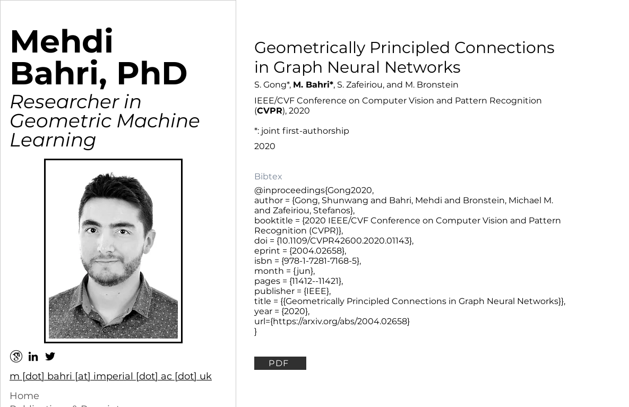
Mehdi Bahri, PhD (99, 57)
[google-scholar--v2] (16, 356)
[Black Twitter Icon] (50, 356)
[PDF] (280, 363)
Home (24, 396)
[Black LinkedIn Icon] (33, 356)
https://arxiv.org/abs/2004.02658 (340, 321)
